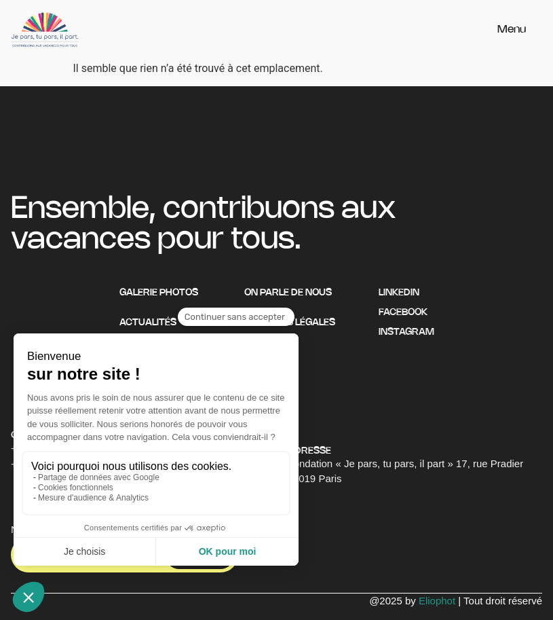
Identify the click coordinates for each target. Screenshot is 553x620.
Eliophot (437, 600)
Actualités (147, 322)
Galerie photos (158, 293)
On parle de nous (288, 293)
